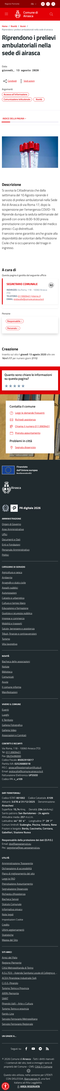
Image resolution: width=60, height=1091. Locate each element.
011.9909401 (13, 752)
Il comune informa (11, 687)
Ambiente (7, 577)
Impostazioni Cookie (12, 919)
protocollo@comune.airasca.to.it (29, 299)
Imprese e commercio (13, 618)
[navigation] (6, 14)
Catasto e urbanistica (13, 598)
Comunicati (8, 677)
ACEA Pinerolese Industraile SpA (19, 978)
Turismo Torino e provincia (15, 1009)
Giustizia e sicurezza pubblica (17, 613)
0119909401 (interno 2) (29, 296)
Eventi (5, 710)
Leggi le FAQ (8, 879)
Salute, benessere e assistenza (18, 628)
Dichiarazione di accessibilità (17, 868)
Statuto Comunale (11, 904)
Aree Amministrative (13, 529)
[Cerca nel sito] (51, 14)
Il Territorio (7, 720)
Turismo (6, 639)
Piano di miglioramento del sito (18, 873)
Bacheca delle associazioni (16, 661)
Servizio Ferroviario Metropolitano (19, 1019)
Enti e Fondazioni (11, 544)
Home (5, 26)
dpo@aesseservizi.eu (20, 844)
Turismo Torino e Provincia (15, 988)
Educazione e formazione (15, 608)
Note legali (7, 914)
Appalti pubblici (10, 588)
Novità (14, 26)
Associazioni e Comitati (14, 735)
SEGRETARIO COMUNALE (22, 284)
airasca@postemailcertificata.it (25, 767)
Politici (5, 555)
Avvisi (23, 26)
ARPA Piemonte (10, 993)
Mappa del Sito (10, 940)
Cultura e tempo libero (13, 603)
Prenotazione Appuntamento (17, 884)
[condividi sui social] (9, 81)
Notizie (5, 666)
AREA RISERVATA (28, 1086)
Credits (5, 925)
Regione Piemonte (11, 963)
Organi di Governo (11, 524)
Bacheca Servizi (10, 899)
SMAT (5, 998)
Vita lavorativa (9, 644)
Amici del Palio (9, 957)
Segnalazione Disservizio (15, 889)
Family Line (8, 1014)
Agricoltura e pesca (12, 572)
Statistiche (7, 935)
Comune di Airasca (30, 14)
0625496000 (14, 756)
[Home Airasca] (28, 14)
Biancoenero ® (32, 1079)
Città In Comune (43, 1066)
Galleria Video (9, 730)
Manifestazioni (9, 692)
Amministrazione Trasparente (17, 863)
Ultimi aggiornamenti (13, 930)
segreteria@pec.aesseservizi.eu (23, 848)
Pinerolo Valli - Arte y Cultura (17, 1003)
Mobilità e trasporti (12, 623)
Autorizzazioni (9, 593)
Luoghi (5, 715)
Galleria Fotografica (12, 725)
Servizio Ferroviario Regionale (17, 1024)
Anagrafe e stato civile (14, 582)
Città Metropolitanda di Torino (17, 968)
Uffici (4, 534)
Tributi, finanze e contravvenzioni (19, 634)
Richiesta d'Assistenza (13, 894)
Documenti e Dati (11, 539)
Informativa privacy (12, 909)
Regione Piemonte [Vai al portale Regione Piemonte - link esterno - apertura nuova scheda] (12, 3)
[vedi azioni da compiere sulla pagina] (26, 81)
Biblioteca (7, 672)
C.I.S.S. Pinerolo (10, 983)
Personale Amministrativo (15, 550)
